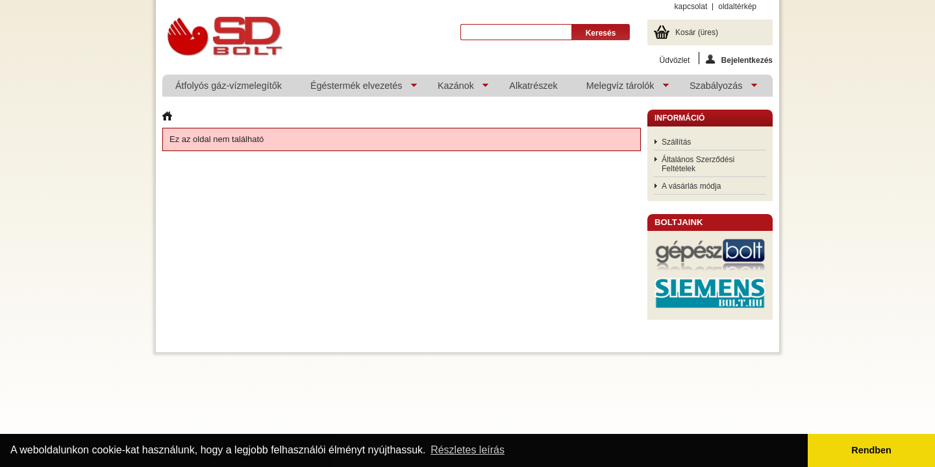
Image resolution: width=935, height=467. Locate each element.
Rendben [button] (871, 450)
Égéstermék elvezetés (357, 88)
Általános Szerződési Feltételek (698, 164)
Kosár (696, 32)
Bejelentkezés (739, 59)
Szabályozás (717, 88)
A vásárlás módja (691, 186)
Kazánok (456, 88)
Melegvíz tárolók (621, 88)
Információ (679, 118)
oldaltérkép (737, 6)
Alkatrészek (533, 85)
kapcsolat (691, 6)
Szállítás (676, 142)
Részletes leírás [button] (467, 449)
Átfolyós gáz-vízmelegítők (228, 85)
